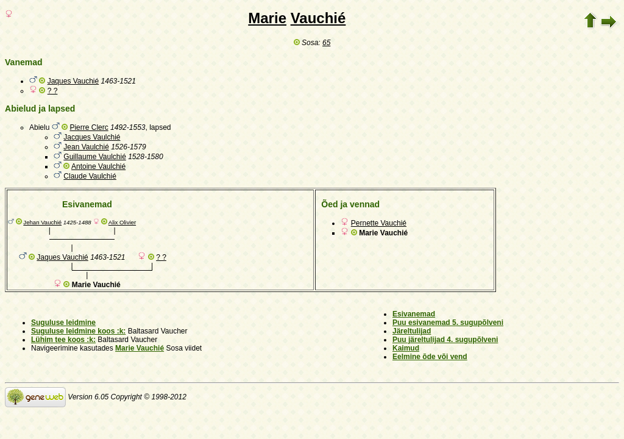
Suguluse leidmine (63, 322)
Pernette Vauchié (378, 223)
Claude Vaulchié (89, 176)
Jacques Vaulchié (91, 137)
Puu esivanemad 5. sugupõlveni (447, 322)
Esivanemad (413, 314)
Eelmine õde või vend (429, 356)
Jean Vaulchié (86, 147)
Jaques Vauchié (73, 81)
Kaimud (405, 348)
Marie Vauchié (139, 348)
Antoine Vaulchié (98, 166)
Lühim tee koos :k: (63, 339)
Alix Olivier (122, 222)
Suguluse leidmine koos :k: (78, 331)
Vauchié (318, 18)
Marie (267, 18)
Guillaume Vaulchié (94, 156)
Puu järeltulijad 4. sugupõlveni (445, 339)
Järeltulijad (411, 331)
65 (326, 42)
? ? (53, 91)
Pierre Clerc (88, 127)
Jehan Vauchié (42, 222)
